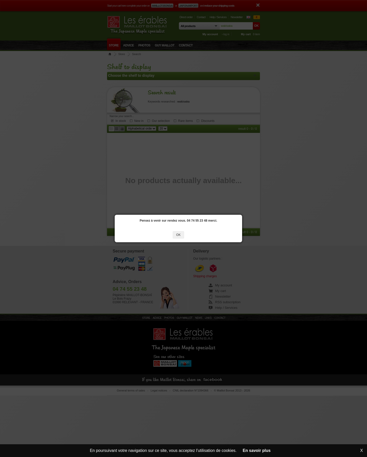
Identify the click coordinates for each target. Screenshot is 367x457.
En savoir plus (256, 450)
